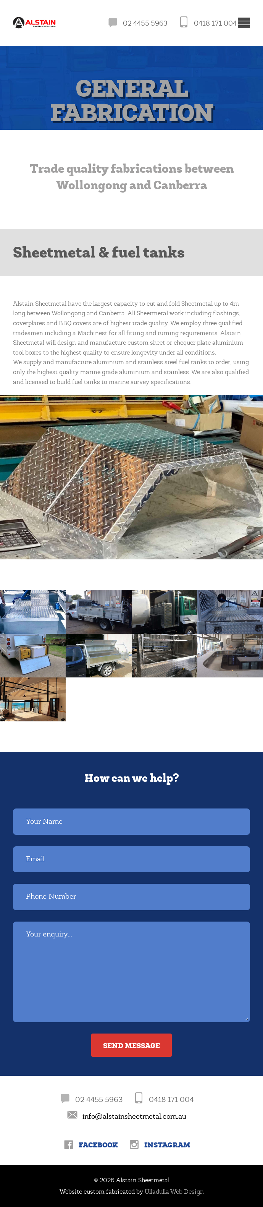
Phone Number (51, 896)
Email (35, 859)
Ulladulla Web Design (174, 1192)
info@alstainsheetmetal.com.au (134, 1116)
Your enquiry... (49, 934)
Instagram (167, 1145)
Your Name (44, 821)
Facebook (98, 1145)
